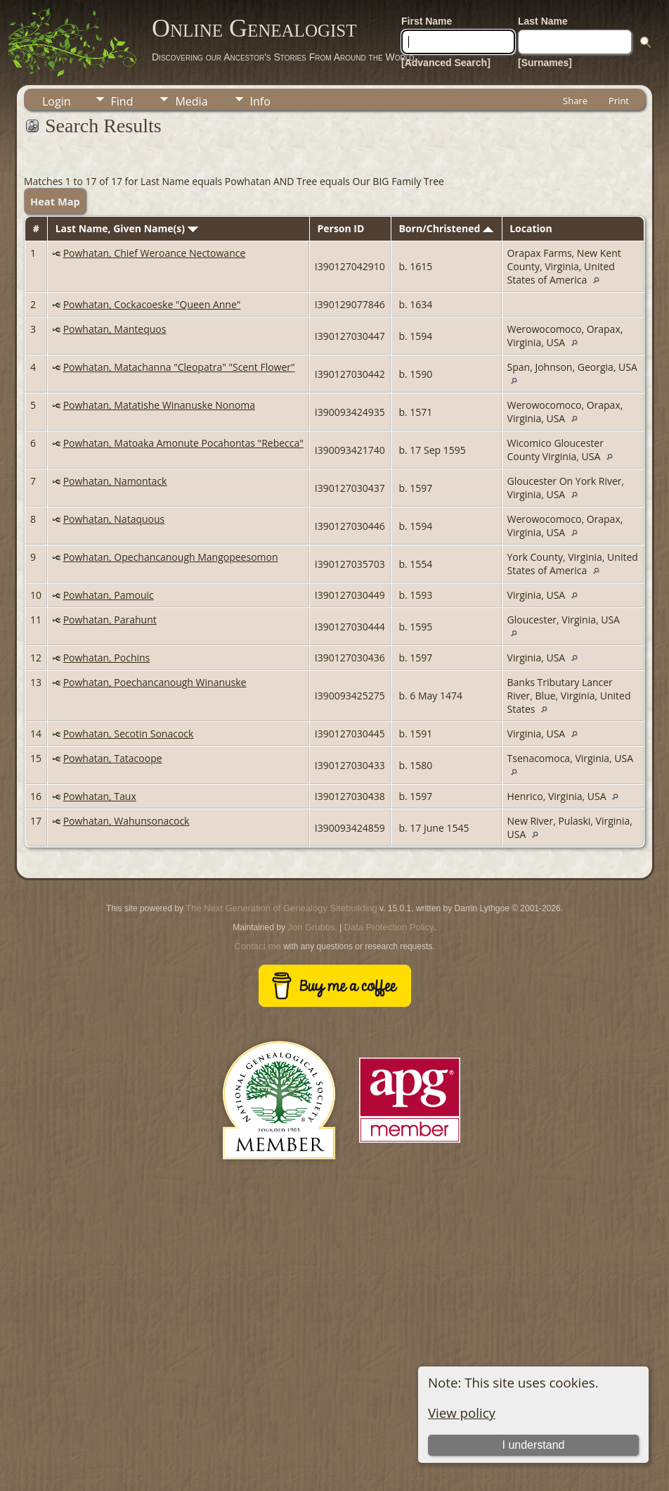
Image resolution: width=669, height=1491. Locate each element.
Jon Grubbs (310, 927)
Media (191, 101)
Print (619, 100)
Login (56, 101)
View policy (461, 1412)
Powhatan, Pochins (106, 657)
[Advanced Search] (446, 62)
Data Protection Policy (389, 927)
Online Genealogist (254, 28)
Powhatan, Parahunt (110, 619)
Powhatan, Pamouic (108, 595)
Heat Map (55, 201)
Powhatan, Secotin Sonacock (128, 733)
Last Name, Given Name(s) (127, 228)
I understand (533, 1445)
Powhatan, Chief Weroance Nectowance (154, 253)
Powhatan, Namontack (115, 481)
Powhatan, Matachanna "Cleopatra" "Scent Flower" (179, 367)
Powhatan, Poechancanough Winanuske (155, 682)
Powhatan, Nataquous (114, 519)
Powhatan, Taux (99, 796)
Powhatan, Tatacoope (112, 758)
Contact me (257, 946)
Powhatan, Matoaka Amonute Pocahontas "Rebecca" (183, 443)
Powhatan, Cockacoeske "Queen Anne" (152, 304)
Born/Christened (445, 228)
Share (575, 100)
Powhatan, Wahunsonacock (126, 820)
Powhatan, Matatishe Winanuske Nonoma (159, 405)
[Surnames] (545, 62)
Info (260, 101)
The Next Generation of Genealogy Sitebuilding (281, 908)
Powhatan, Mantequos (115, 329)
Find (122, 101)
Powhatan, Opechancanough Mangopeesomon (170, 557)
